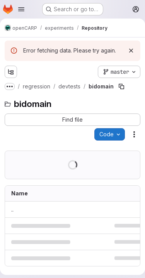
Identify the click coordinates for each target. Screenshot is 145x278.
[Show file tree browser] (11, 72)
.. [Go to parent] (12, 209)
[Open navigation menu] (21, 9)
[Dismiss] (131, 50)
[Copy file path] (121, 86)
